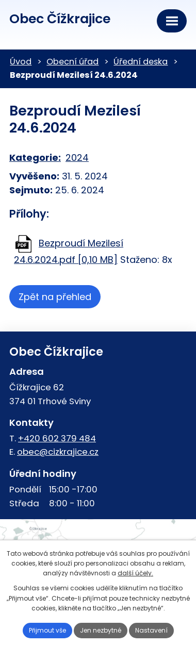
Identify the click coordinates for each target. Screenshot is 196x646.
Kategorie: (35, 157)
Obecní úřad (72, 62)
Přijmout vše (47, 630)
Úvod (20, 62)
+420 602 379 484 (57, 438)
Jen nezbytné (100, 630)
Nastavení (151, 630)
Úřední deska (140, 62)
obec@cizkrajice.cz (58, 451)
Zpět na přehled (55, 296)
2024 (77, 157)
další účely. (135, 573)
